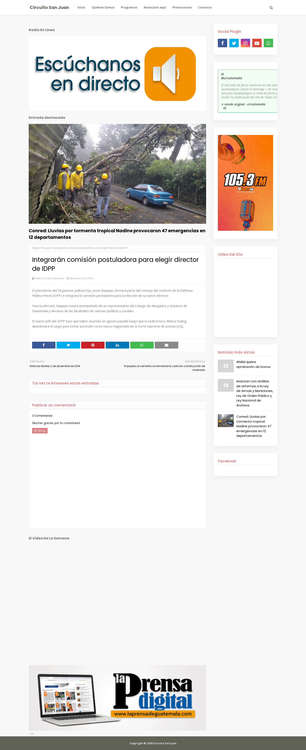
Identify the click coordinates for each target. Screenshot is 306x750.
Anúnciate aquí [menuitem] (155, 7)
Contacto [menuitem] (205, 7)
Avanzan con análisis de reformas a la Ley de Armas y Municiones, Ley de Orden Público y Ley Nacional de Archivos (254, 393)
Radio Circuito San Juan (49, 278)
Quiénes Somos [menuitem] (103, 7)
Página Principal (41, 248)
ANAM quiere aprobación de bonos (253, 364)
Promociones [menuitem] (182, 7)
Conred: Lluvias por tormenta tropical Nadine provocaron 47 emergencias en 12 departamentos (117, 234)
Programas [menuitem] (129, 7)
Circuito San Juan (49, 7)
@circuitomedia (231, 78)
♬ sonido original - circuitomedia (243, 104)
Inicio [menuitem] (81, 7)
